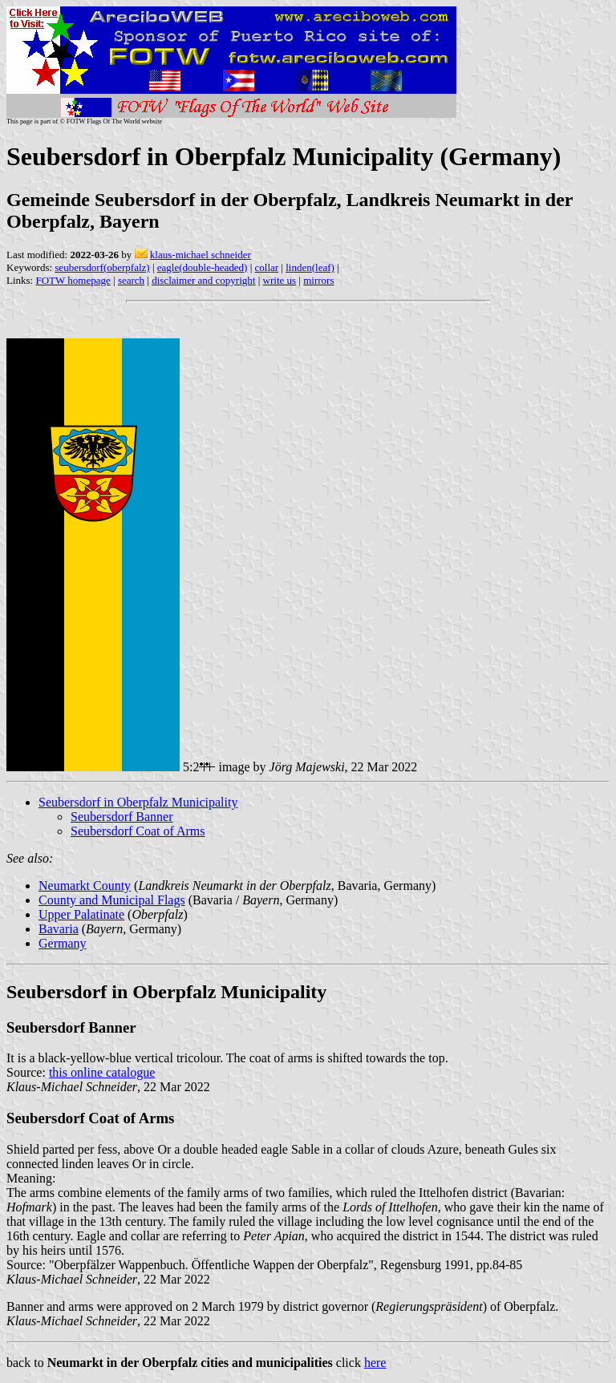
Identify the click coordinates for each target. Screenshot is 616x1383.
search (131, 280)
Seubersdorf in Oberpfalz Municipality (137, 802)
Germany (62, 943)
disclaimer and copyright (203, 280)
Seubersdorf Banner (122, 816)
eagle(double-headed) (202, 267)
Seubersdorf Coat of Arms (138, 831)
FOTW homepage (72, 280)
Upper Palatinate (81, 914)
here (375, 1362)
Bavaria (58, 929)
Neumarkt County (84, 885)
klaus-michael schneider (200, 255)
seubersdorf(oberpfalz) (102, 267)
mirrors (318, 280)
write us (280, 280)
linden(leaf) (310, 267)
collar (267, 267)
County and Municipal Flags (111, 900)
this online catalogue (102, 1072)
